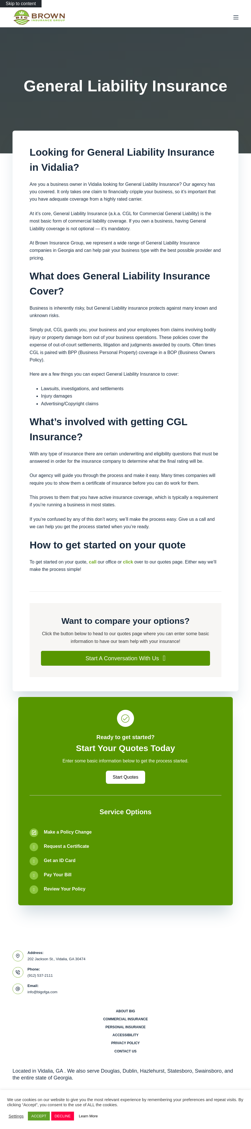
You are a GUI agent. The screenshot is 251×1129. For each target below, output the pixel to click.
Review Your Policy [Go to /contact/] (64, 889)
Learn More (88, 1116)
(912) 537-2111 (40, 975)
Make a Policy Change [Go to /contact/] (68, 832)
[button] (125, 658)
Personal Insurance (125, 1027)
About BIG (125, 1011)
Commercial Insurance (125, 1019)
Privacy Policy (125, 1043)
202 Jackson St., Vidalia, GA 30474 (57, 959)
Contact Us (125, 1051)
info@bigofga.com (42, 992)
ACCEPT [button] (38, 1116)
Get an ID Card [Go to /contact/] (59, 860)
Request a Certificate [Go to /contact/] (66, 846)
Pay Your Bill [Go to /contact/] (57, 874)
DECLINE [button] (63, 1116)
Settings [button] (16, 1116)
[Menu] (235, 17)
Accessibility (125, 1035)
